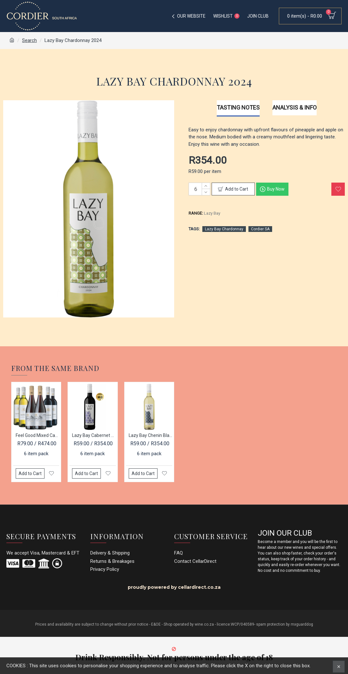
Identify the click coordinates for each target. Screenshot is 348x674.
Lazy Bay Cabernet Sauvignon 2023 (94, 435)
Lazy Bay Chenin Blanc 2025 (150, 435)
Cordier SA (260, 229)
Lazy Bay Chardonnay (224, 229)
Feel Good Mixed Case (37, 435)
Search (29, 40)
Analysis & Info (294, 107)
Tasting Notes (238, 107)
